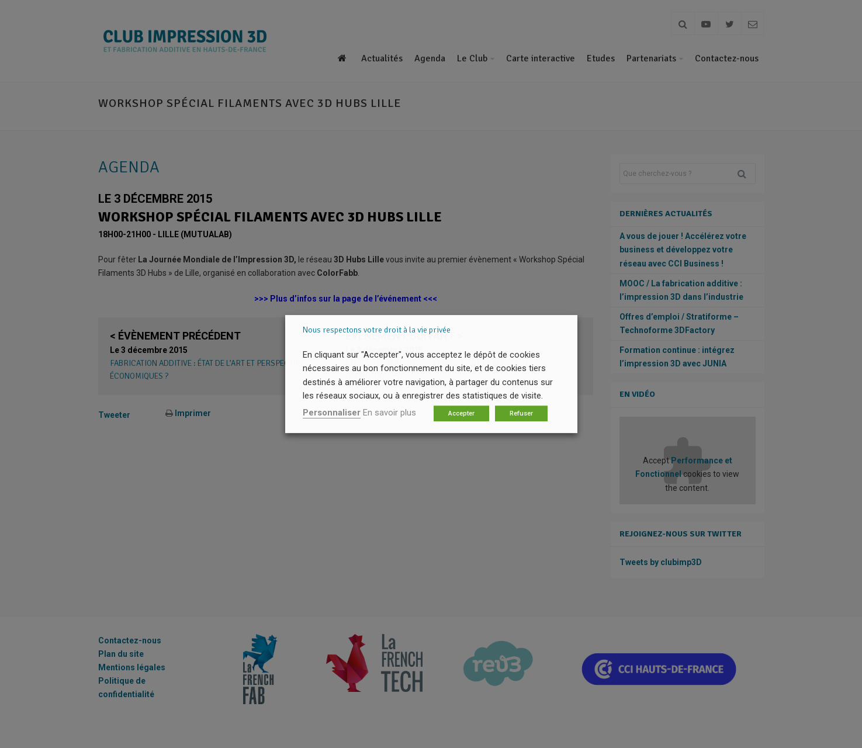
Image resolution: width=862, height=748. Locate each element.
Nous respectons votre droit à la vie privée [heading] (377, 330)
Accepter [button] (461, 413)
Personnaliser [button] (332, 412)
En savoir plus (389, 412)
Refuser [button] (521, 413)
